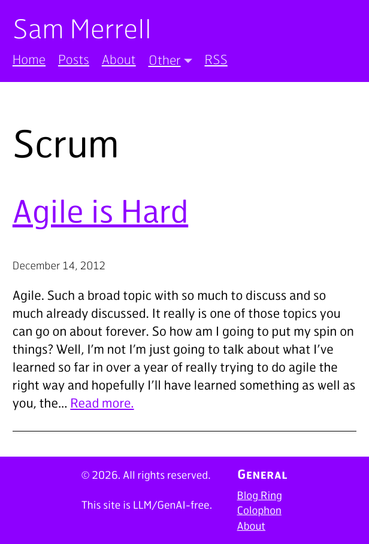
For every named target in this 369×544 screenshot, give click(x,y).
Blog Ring (259, 495)
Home (29, 59)
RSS (215, 59)
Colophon (259, 510)
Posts (73, 59)
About (119, 59)
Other (165, 59)
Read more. (102, 403)
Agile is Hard (100, 210)
